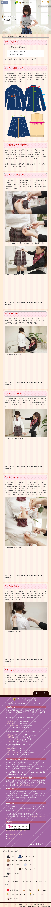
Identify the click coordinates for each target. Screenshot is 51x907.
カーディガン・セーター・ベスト (20, 860)
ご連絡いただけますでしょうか (26, 810)
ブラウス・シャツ (32, 865)
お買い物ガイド (12, 36)
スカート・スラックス (28, 856)
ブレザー (12, 856)
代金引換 (10, 723)
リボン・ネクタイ (15, 865)
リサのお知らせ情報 (12, 881)
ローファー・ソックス (28, 869)
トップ (4, 36)
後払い (9, 727)
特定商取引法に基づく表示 (15, 834)
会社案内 (43, 890)
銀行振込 (10, 721)
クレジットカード (12, 725)
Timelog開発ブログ (40, 881)
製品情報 (4, 2)
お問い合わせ (11, 838)
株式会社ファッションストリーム (16, 830)
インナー (12, 869)
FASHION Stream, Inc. (33, 906)
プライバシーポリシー (13, 836)
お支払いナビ (30, 890)
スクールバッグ (14, 873)
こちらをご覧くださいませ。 (25, 785)
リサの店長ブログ (26, 881)
